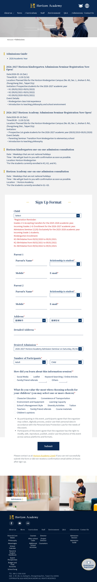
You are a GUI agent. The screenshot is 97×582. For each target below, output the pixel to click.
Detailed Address (25, 329)
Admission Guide (74, 541)
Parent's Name (24, 260)
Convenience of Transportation (55, 398)
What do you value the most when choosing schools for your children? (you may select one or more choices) (46, 391)
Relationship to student (62, 260)
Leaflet (36, 376)
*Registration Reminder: (25, 219)
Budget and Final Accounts (12, 565)
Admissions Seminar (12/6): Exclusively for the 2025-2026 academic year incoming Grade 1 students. (47, 231)
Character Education (26, 398)
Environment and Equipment (30, 401)
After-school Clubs (33, 540)
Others (55, 379)
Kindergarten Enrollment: (26, 235)
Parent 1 (18, 254)
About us (12, 530)
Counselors (43, 543)
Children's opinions (26, 412)
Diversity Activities (56, 405)
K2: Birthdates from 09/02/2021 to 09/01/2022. (35, 242)
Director (43, 536)
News (19, 13)
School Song (12, 569)
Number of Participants (28, 358)
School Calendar (12, 547)
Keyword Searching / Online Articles (61, 376)
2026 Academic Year (18, 58)
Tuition (72, 405)
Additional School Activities (33, 545)
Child (17, 211)
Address (19, 316)
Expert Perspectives (12, 559)
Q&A (66, 13)
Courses (33, 536)
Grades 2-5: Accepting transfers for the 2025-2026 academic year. (44, 222)
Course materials (64, 408)
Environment (54, 13)
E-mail (54, 273)
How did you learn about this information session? (43, 371)
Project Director (43, 540)
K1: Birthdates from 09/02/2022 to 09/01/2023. (35, 245)
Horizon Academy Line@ (44, 455)
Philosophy (12, 541)
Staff (43, 530)
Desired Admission (26, 344)
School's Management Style (30, 405)
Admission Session (74, 537)
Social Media (22, 376)
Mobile (20, 273)
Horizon (10, 39)
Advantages (12, 543)
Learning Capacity (57, 401)
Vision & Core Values (12, 537)
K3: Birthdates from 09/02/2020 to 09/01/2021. (35, 239)
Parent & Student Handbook (12, 553)
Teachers (21, 408)
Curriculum (33, 530)
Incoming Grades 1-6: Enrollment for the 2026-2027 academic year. (45, 226)
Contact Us (89, 13)
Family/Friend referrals (27, 379)
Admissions (20, 39)
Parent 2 (18, 285)
